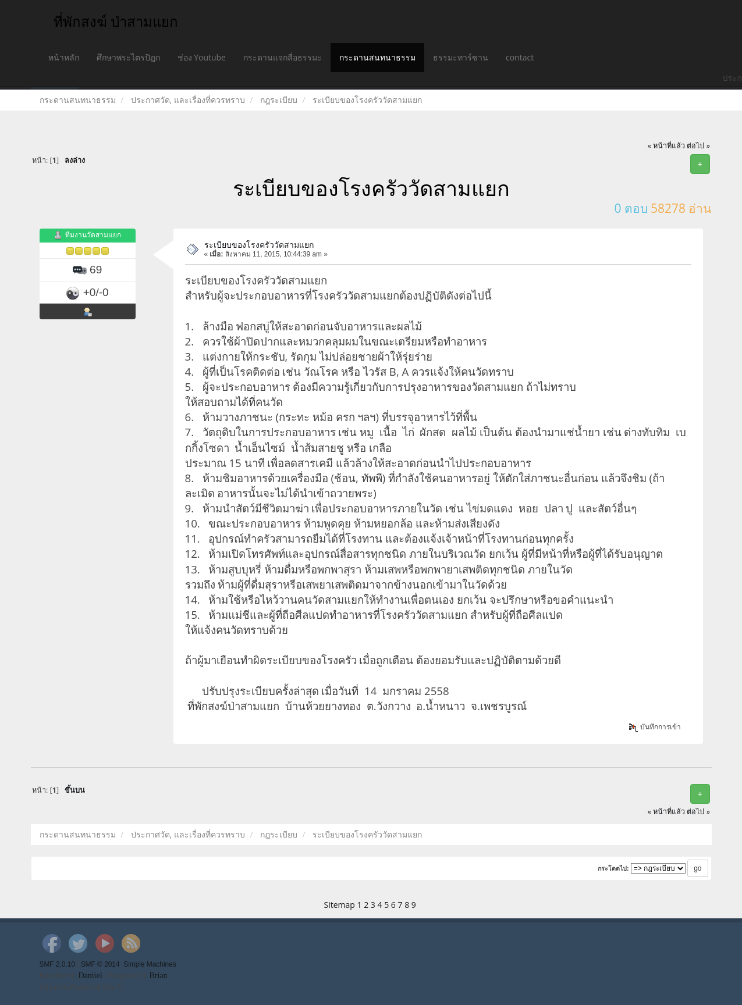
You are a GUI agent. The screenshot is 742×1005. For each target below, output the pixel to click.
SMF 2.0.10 (57, 964)
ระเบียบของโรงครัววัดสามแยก (259, 244)
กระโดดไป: (613, 868)
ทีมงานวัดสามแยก (93, 235)
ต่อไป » (698, 146)
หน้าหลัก (63, 57)
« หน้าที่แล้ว (667, 146)
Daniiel (90, 975)
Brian (158, 975)
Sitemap (339, 904)
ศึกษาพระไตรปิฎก (128, 57)
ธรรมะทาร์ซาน (460, 57)
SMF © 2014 (100, 964)
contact (520, 57)
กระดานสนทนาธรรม (377, 57)
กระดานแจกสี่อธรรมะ (282, 57)
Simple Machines (149, 964)
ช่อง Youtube (201, 57)
